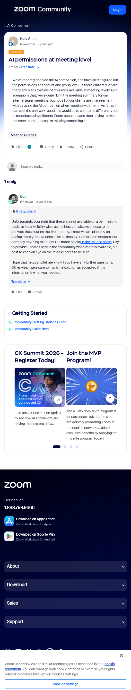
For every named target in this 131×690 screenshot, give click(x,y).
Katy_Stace (28, 38)
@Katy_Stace (26, 211)
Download (17, 585)
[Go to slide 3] (71, 447)
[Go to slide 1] (56, 447)
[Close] (121, 655)
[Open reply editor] (65, 166)
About (13, 566)
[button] (7, 9)
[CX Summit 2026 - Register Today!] (40, 397)
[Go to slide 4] (77, 447)
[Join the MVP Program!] (91, 397)
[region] (65, 670)
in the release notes (96, 242)
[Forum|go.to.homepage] (42, 10)
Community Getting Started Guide (39, 322)
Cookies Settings (65, 684)
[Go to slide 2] (65, 447)
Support (15, 622)
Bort (23, 196)
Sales (12, 603)
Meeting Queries (23, 135)
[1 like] (31, 147)
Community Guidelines (31, 329)
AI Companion (18, 25)
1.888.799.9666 (19, 508)
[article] (66, 245)
